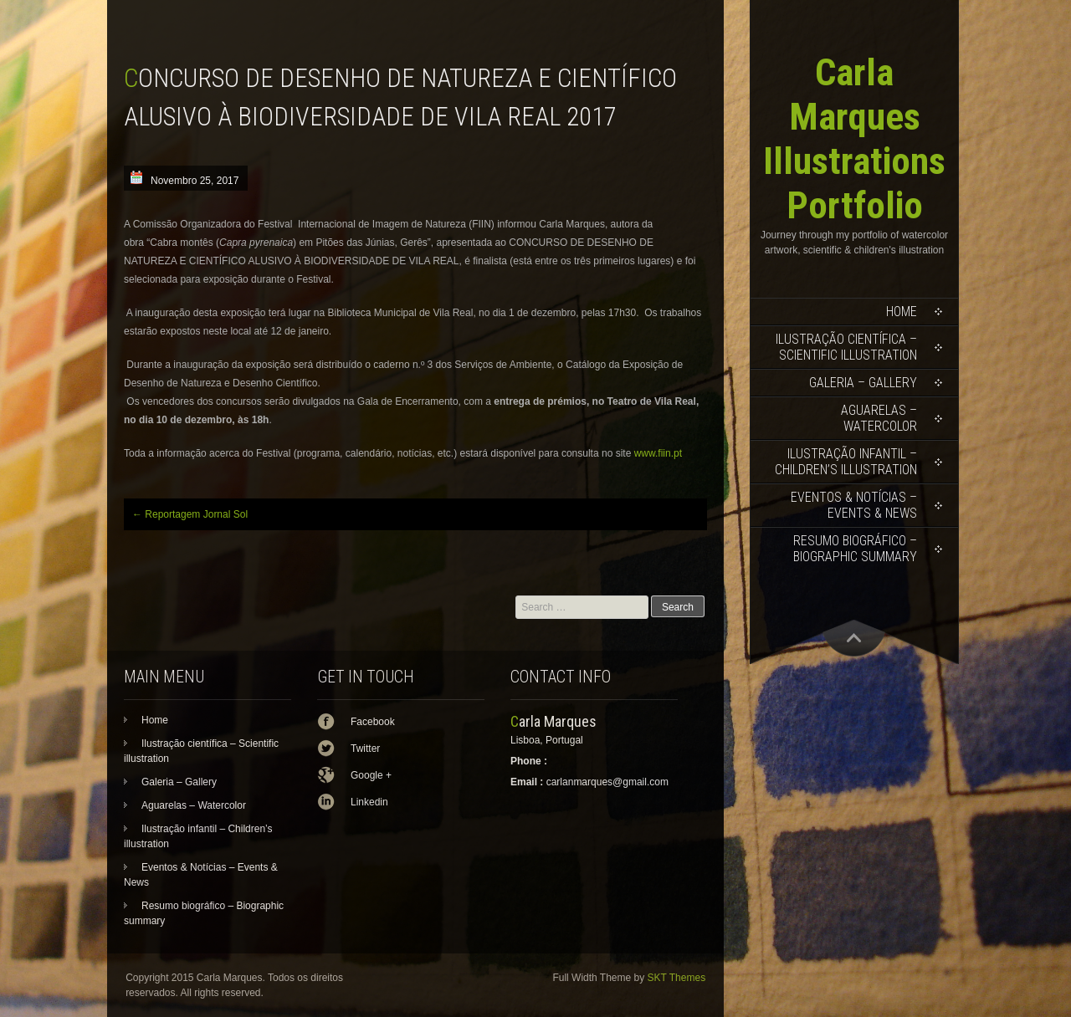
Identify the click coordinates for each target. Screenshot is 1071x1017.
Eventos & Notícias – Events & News (854, 505)
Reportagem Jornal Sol (190, 514)
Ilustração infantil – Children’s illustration (846, 462)
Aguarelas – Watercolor (879, 418)
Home (901, 311)
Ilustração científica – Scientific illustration (846, 347)
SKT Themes (677, 978)
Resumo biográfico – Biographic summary (855, 549)
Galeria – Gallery (863, 383)
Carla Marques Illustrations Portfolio (854, 138)
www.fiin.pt (658, 453)
